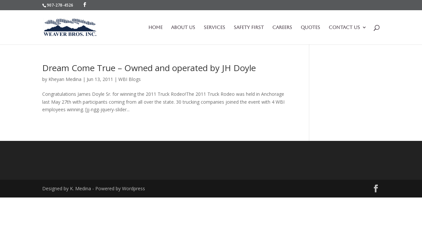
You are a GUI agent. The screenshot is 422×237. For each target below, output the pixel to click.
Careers (282, 27)
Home (155, 27)
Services (214, 27)
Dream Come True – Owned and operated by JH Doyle (149, 68)
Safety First (249, 27)
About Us (183, 27)
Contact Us (344, 27)
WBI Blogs (129, 79)
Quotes (310, 27)
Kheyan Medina (64, 79)
